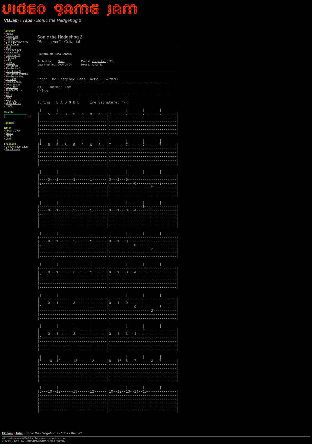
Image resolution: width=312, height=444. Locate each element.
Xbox (8, 98)
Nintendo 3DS (13, 49)
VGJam (11, 20)
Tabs (27, 20)
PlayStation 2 (13, 68)
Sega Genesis (13, 82)
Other (9, 106)
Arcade (10, 33)
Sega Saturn (13, 84)
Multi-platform (13, 103)
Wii (7, 92)
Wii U (9, 95)
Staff (8, 136)
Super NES (12, 87)
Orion (61, 61)
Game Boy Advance (17, 41)
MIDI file (97, 64)
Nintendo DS (13, 55)
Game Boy (12, 39)
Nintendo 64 (12, 52)
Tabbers (9, 123)
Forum (9, 133)
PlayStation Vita (14, 76)
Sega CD (11, 79)
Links (8, 138)
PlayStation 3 (13, 71)
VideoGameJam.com (36, 441)
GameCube (12, 44)
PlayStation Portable (17, 74)
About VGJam (13, 130)
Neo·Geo (11, 58)
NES (8, 60)
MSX (8, 47)
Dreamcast (12, 36)
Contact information (17, 146)
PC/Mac (10, 63)
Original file (99, 61)
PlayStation (12, 66)
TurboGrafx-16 (14, 90)
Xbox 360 (11, 100)
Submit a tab (13, 149)
